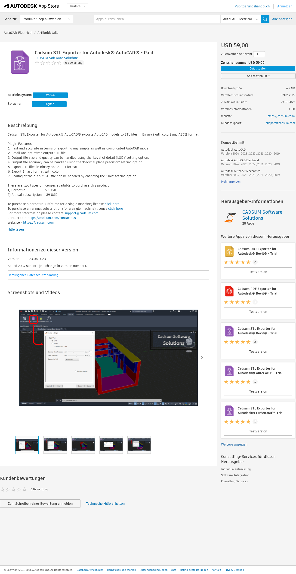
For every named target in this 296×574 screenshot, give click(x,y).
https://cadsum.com (38, 222)
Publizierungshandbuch (252, 6)
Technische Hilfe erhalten (105, 503)
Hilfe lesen (16, 229)
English (49, 104)
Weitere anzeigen (234, 444)
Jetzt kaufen (258, 68)
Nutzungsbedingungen (153, 570)
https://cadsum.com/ (281, 116)
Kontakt (216, 570)
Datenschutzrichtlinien (90, 570)
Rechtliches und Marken (121, 570)
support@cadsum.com (81, 213)
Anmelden (284, 6)
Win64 (50, 95)
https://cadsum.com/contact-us (52, 218)
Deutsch (77, 6)
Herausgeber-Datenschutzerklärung (33, 275)
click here (112, 204)
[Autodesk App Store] (31, 6)
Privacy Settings (234, 570)
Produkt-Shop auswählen (42, 19)
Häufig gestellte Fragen (194, 570)
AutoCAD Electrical (18, 32)
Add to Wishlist (258, 76)
